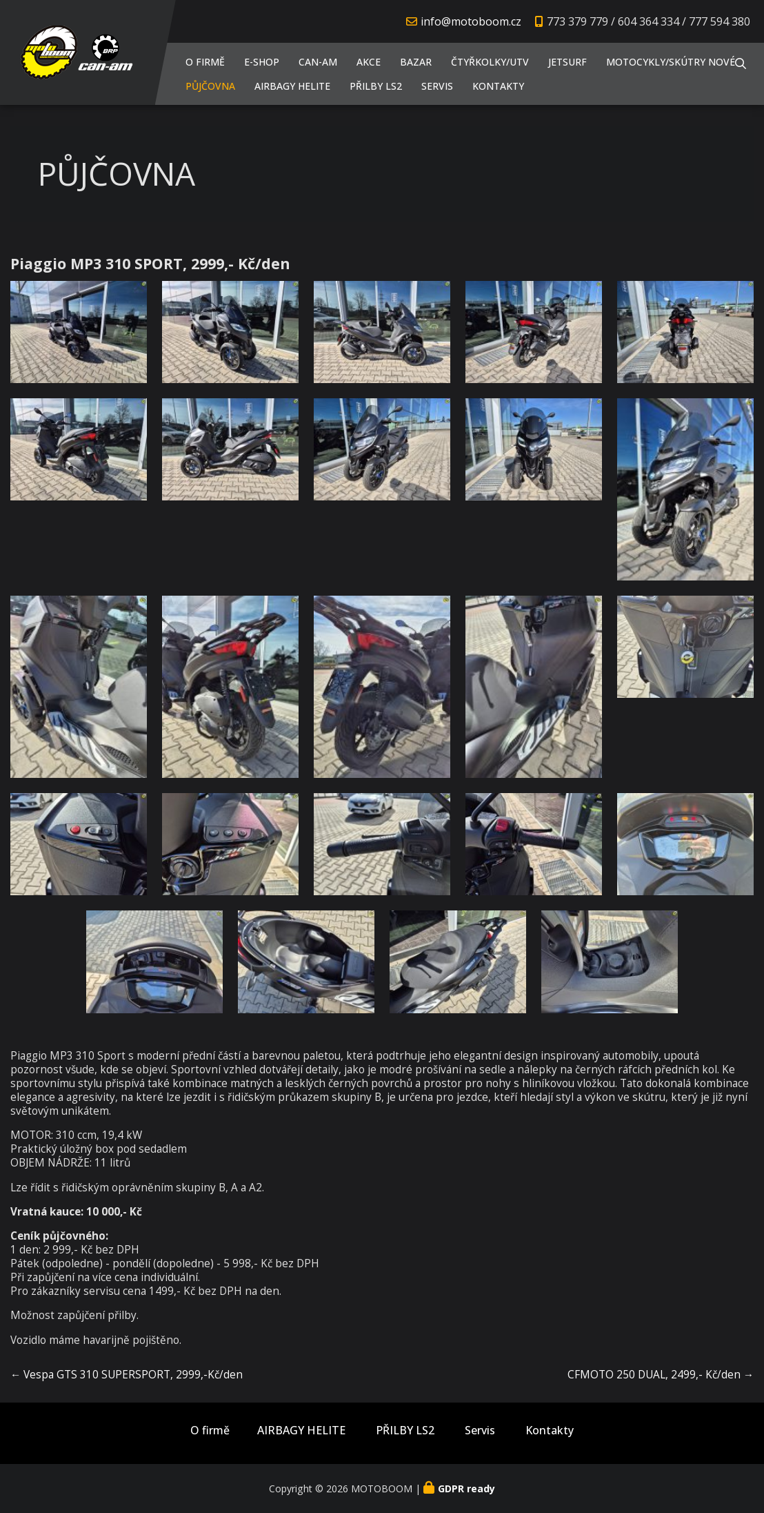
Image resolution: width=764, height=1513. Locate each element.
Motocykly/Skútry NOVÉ (670, 61)
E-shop (261, 61)
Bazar (416, 61)
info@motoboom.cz (471, 21)
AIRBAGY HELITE (292, 85)
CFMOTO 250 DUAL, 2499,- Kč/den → (660, 1374)
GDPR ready (466, 1488)
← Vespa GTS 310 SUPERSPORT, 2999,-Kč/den (126, 1374)
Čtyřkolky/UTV (490, 61)
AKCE (368, 61)
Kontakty (498, 85)
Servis (437, 85)
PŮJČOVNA (210, 85)
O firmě (205, 61)
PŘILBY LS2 (376, 85)
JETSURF (567, 61)
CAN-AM (318, 61)
